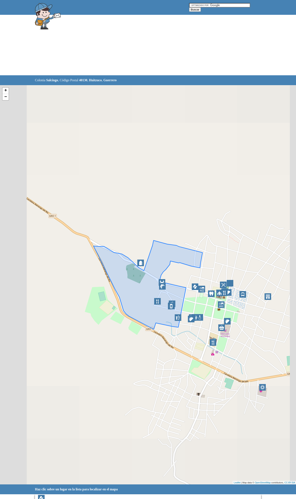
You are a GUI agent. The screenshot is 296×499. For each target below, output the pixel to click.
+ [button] (5, 91)
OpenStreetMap (263, 482)
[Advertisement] (137, 45)
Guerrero (110, 80)
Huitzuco (95, 80)
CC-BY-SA (289, 482)
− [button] (5, 97)
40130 (83, 80)
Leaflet (237, 482)
